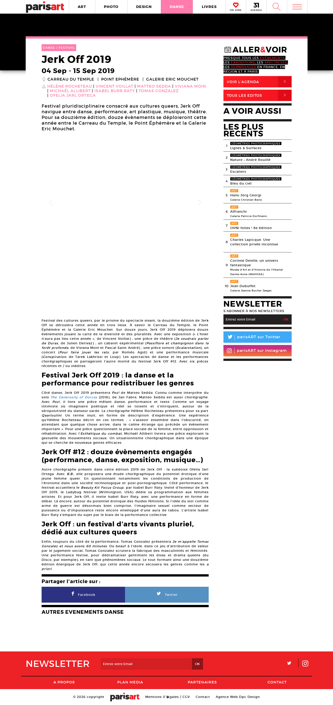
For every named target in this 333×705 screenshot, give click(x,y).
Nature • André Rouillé (250, 160)
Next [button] (199, 202)
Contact (277, 682)
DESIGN (144, 6)
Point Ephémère (120, 79)
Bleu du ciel (241, 183)
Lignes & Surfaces (246, 148)
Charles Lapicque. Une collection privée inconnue (254, 242)
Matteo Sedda (154, 86)
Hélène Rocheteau (69, 86)
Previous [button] (50, 202)
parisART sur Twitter (251, 338)
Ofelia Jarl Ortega (73, 95)
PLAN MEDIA (130, 682)
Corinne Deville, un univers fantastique (254, 263)
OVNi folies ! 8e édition (251, 228)
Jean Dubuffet (243, 286)
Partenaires (202, 682)
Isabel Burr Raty (114, 91)
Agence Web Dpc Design (238, 697)
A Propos (64, 682)
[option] (125, 202)
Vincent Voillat (114, 86)
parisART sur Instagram (257, 350)
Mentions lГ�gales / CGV (167, 697)
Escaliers (238, 172)
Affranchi (238, 212)
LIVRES (209, 6)
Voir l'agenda (259, 81)
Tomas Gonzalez (159, 91)
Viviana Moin (190, 86)
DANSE (177, 6)
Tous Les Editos (259, 95)
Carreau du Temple (71, 79)
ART (82, 6)
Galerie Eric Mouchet (172, 79)
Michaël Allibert (70, 91)
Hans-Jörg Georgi (245, 195)
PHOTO (111, 6)
